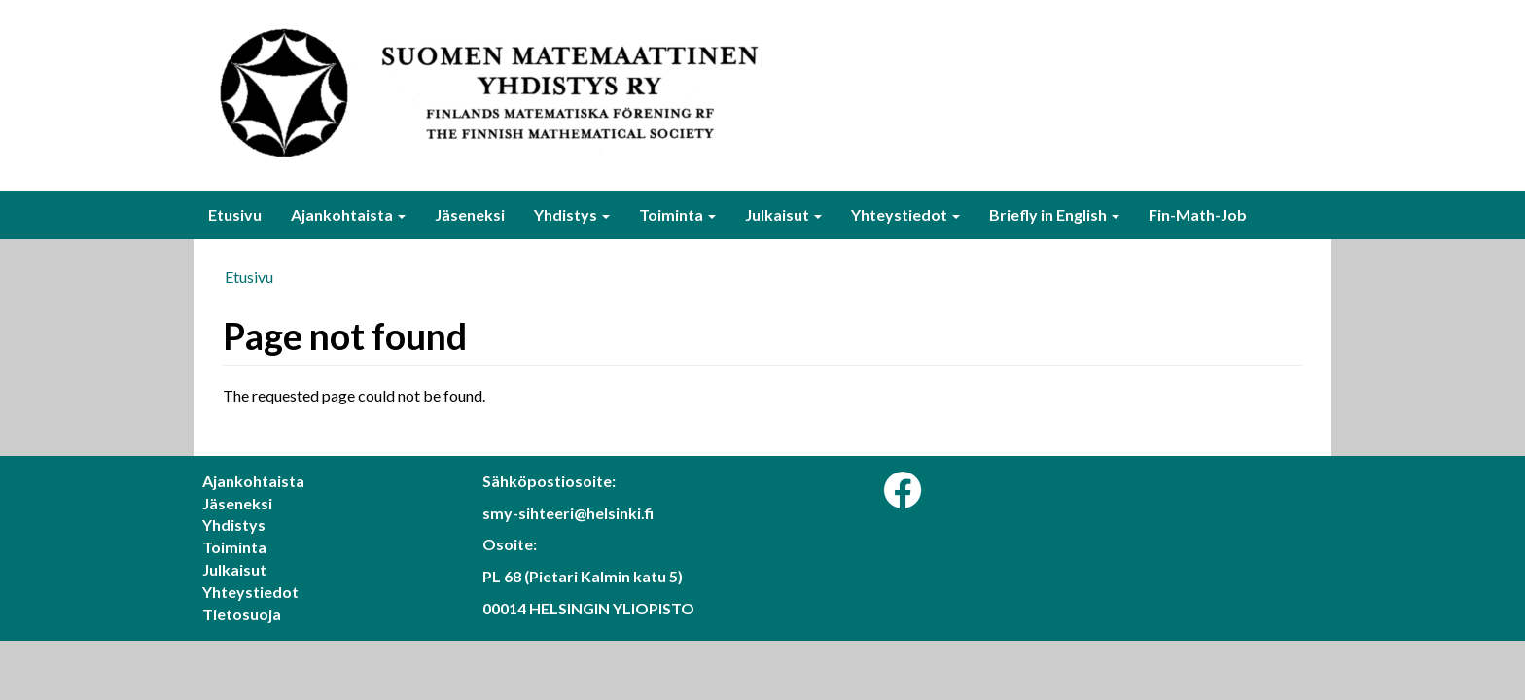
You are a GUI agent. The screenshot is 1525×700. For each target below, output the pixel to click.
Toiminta (677, 214)
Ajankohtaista (348, 214)
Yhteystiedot (905, 214)
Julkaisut (783, 214)
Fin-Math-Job (1198, 214)
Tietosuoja (241, 614)
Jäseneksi (470, 214)
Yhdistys (572, 214)
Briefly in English (1054, 214)
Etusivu (235, 214)
